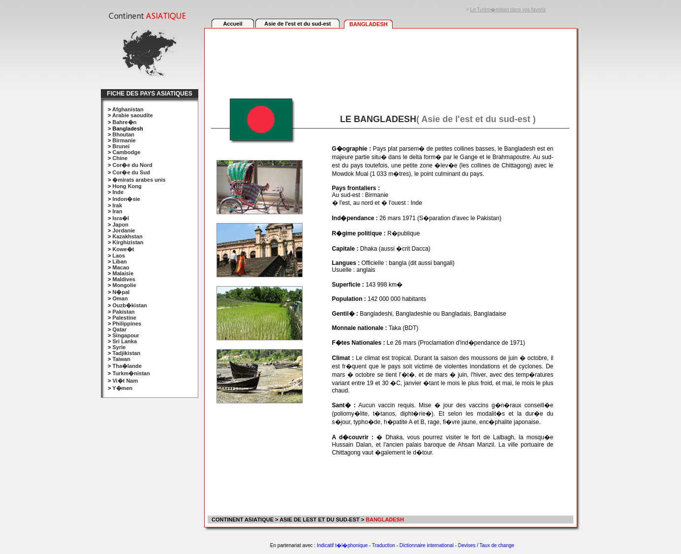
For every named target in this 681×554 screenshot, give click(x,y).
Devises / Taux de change (486, 545)
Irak (117, 205)
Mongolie (124, 285)
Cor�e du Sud (131, 172)
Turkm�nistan (131, 373)
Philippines (126, 323)
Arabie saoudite (132, 115)
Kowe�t (123, 249)
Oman (119, 298)
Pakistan (123, 312)
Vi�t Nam (125, 381)
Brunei (120, 146)
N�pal (120, 292)
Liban (119, 261)
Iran (117, 211)
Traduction (383, 545)
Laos (118, 256)
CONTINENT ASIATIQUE (242, 519)
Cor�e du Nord (132, 165)
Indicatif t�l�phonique (342, 545)
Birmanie (123, 140)
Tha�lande (126, 366)
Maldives (123, 279)
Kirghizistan (127, 242)
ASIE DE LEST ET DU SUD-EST (319, 519)
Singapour (125, 335)
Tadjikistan (126, 353)
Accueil (232, 24)
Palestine (124, 318)
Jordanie (123, 230)
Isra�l (120, 218)
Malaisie (122, 273)
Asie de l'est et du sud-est (297, 24)
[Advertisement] (390, 57)
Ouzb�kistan (129, 305)
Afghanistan (128, 109)
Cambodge (126, 152)
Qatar (119, 329)
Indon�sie (126, 199)
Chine (119, 158)
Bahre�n (124, 122)
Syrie (118, 347)
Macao (120, 267)
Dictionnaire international (427, 545)
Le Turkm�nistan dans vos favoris (508, 9)
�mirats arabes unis (138, 180)
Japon (120, 225)
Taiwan (121, 359)
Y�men (122, 388)
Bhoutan (123, 134)
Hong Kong (126, 186)
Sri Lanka (124, 341)
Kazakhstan (127, 236)
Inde (118, 192)
